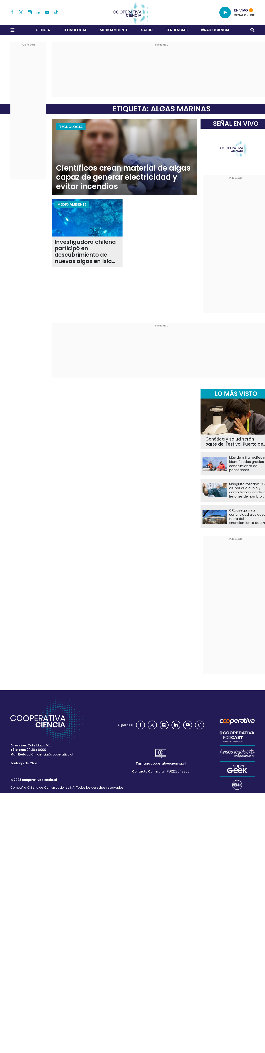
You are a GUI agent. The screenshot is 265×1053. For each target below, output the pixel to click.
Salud (147, 29)
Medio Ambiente (71, 204)
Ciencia (43, 29)
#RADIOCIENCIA (215, 29)
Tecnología (74, 29)
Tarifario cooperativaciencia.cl (161, 763)
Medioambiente (114, 29)
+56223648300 (177, 771)
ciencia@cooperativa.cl (55, 754)
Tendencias (177, 29)
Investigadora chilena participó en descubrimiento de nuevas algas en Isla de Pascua (85, 252)
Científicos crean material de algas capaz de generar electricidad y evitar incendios (123, 177)
